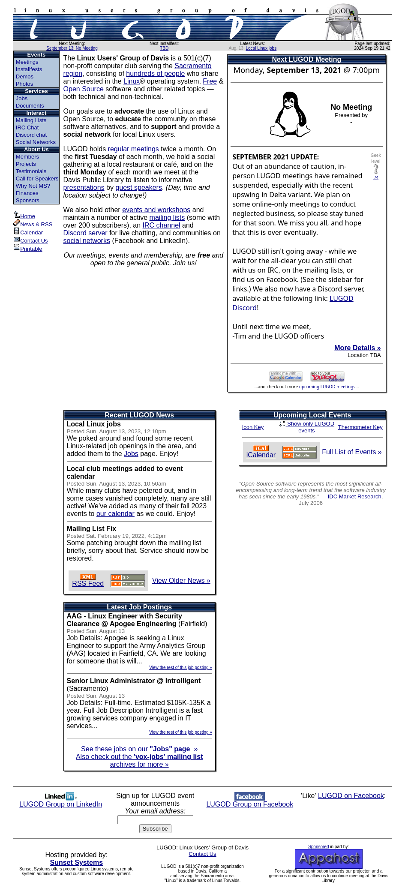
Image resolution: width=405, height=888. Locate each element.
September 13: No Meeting (72, 48)
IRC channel (161, 225)
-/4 (375, 175)
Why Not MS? (33, 186)
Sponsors (27, 200)
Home (24, 216)
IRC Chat (27, 127)
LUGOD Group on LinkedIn (60, 801)
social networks (86, 240)
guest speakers (138, 187)
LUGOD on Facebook (351, 795)
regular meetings (133, 149)
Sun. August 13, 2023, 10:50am (126, 483)
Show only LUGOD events (306, 427)
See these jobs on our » (139, 749)
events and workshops (156, 209)
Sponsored (318, 846)
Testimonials (31, 171)
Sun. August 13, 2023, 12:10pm (126, 431)
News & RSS (32, 224)
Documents (30, 105)
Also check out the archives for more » (139, 760)
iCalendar (261, 452)
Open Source (83, 89)
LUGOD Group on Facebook (249, 801)
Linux (131, 81)
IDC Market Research (354, 496)
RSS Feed (88, 580)
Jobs (21, 98)
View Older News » (181, 580)
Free (210, 81)
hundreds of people (155, 73)
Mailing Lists (31, 120)
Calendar (28, 232)
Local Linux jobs (261, 48)
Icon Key (253, 427)
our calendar (115, 513)
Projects (26, 164)
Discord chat (31, 135)
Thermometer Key (360, 427)
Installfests (29, 69)
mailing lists (167, 217)
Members (27, 156)
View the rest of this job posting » (180, 667)
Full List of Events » (352, 452)
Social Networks (36, 142)
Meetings (27, 62)
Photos (24, 84)
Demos (24, 76)
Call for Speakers (37, 178)
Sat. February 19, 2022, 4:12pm (126, 536)
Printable (27, 249)
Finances (27, 193)
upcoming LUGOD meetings (327, 387)
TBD (164, 48)
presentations (84, 187)
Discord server (85, 233)
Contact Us (30, 240)
